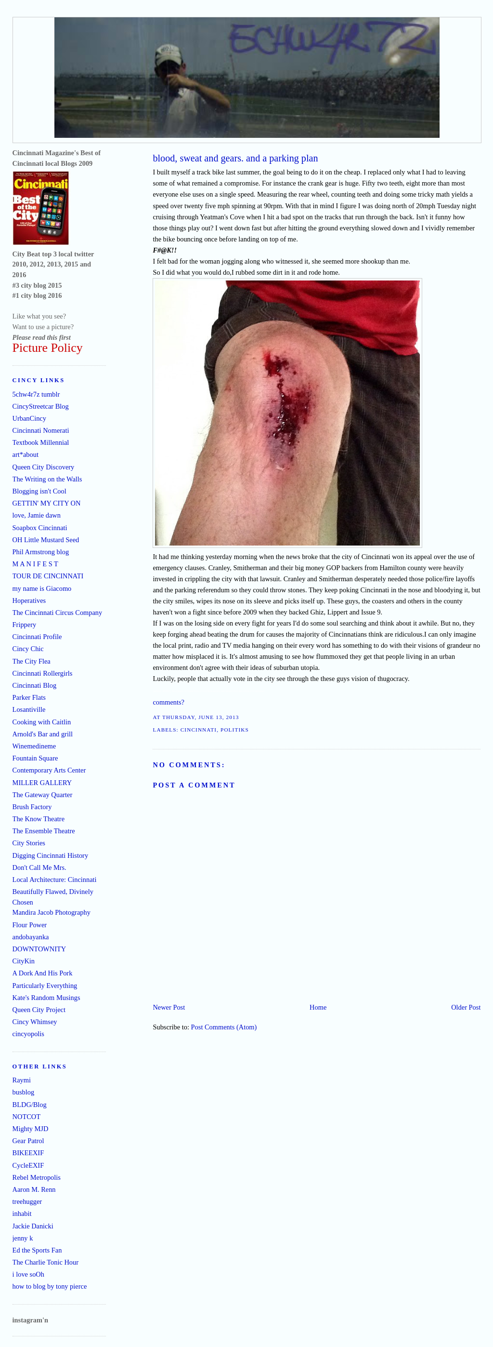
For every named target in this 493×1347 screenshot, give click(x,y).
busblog (24, 1092)
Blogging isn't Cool (39, 491)
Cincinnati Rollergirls (43, 673)
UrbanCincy (29, 418)
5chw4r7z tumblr (36, 394)
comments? (168, 702)
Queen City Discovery (44, 467)
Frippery (25, 624)
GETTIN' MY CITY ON (47, 503)
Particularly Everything (45, 985)
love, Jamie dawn (37, 515)
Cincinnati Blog (35, 685)
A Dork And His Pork (43, 973)
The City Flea (32, 661)
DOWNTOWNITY (39, 949)
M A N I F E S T (35, 564)
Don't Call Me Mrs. (39, 867)
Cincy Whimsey (35, 1022)
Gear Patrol (28, 1141)
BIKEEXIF (28, 1153)
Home (318, 1007)
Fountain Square (35, 758)
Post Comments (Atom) (224, 1027)
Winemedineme (34, 746)
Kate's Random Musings (46, 997)
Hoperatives (29, 600)
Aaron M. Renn (34, 1189)
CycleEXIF (28, 1165)
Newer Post (169, 1007)
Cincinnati (199, 730)
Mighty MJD (31, 1129)
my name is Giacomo (42, 588)
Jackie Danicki (33, 1226)
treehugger (27, 1201)
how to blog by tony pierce (50, 1286)
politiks (235, 730)
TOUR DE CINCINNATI (48, 576)
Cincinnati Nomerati (41, 430)
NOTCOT (26, 1116)
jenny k (23, 1238)
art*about (26, 454)
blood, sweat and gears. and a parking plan (235, 158)
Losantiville (29, 709)
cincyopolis (28, 1034)
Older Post (465, 1007)
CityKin (24, 961)
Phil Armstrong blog (41, 552)
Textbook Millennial (41, 442)
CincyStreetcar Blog (41, 406)
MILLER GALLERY (42, 783)
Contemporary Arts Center (49, 770)
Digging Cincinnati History (51, 855)
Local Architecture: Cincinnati (55, 879)
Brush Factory (32, 807)
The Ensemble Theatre (44, 831)
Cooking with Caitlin (42, 722)
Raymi (22, 1080)
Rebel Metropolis (37, 1177)
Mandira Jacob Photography (52, 912)
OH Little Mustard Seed (46, 540)
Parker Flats (29, 697)
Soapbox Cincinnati (40, 528)
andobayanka (31, 937)
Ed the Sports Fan (37, 1250)
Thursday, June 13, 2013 (200, 717)
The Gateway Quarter (43, 795)
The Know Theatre (39, 819)
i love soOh (28, 1274)
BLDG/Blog (30, 1104)
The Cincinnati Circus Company (58, 612)
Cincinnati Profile (37, 636)
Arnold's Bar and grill (43, 734)
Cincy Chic (28, 649)
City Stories (29, 843)
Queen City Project (39, 1010)
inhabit (22, 1213)
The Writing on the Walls (47, 479)
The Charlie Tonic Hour (45, 1262)
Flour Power (30, 925)
